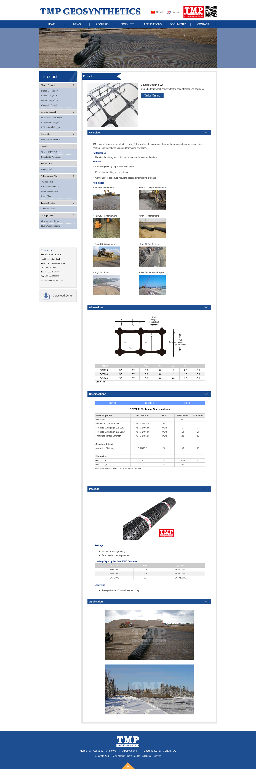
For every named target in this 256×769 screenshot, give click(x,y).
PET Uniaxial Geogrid (50, 127)
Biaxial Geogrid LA (49, 100)
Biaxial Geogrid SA (49, 91)
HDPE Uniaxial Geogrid (51, 117)
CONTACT (203, 24)
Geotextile (45, 134)
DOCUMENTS (178, 24)
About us (98, 750)
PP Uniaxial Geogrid (50, 122)
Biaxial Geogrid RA (49, 95)
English (175, 12)
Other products (47, 215)
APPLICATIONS (153, 24)
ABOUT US (102, 24)
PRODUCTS (128, 24)
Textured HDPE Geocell (51, 152)
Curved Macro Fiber (50, 186)
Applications (129, 750)
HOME (51, 24)
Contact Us (169, 750)
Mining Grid (46, 163)
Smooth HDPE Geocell (51, 157)
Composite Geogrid (49, 105)
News (112, 750)
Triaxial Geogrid (48, 203)
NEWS (77, 24)
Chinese (160, 12)
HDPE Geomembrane (50, 226)
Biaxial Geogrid (48, 85)
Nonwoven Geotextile (50, 139)
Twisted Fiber (47, 182)
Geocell (44, 146)
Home (83, 750)
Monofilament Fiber (49, 191)
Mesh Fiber (46, 196)
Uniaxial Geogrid (48, 112)
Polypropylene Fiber (49, 176)
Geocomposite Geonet (50, 221)
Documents (150, 750)
